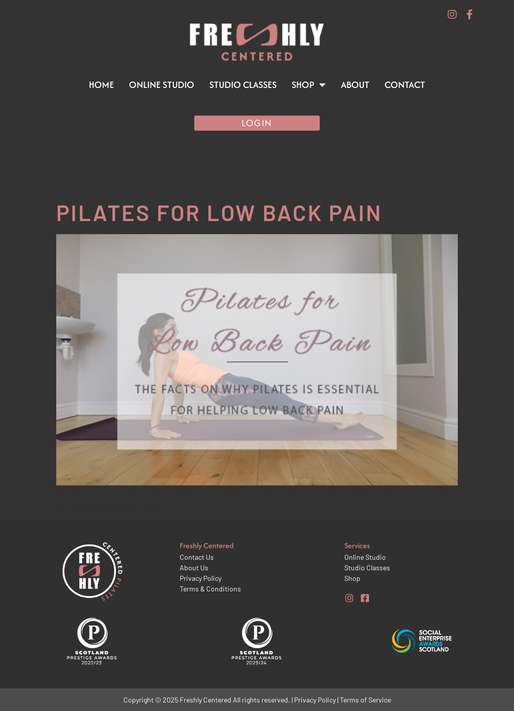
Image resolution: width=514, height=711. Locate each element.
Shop (309, 84)
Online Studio (161, 84)
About (355, 84)
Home (101, 84)
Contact (404, 84)
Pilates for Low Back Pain (219, 212)
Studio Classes (243, 84)
